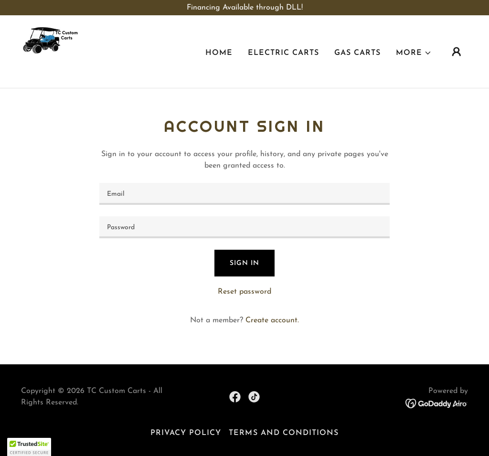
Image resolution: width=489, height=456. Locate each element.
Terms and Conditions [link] (283, 433)
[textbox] (244, 194)
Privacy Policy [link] (185, 433)
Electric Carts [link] (283, 53)
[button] (414, 53)
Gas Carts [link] (357, 53)
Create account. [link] (272, 320)
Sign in (244, 263)
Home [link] (219, 53)
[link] (50, 51)
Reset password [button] (244, 292)
